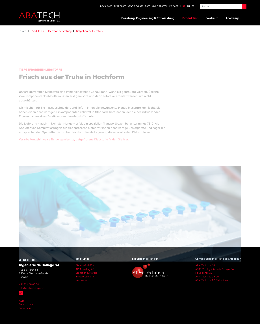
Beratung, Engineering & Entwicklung (147, 18)
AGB (21, 300)
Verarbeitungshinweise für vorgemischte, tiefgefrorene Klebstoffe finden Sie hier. (74, 147)
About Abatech (160, 6)
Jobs (147, 6)
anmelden (24, 311)
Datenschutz (26, 304)
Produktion (190, 18)
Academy (232, 18)
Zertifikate (120, 6)
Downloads (106, 6)
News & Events (135, 6)
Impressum (25, 308)
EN (188, 6)
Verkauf (212, 18)
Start (23, 31)
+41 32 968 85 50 (29, 284)
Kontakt (173, 6)
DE (184, 6)
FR (193, 6)
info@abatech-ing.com (31, 288)
